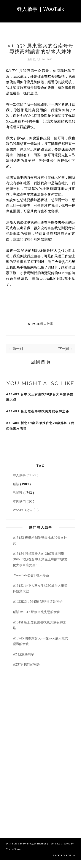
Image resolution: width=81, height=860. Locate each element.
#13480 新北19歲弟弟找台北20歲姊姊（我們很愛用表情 (40, 425)
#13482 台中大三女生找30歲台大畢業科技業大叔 (39, 397)
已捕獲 (18, 493)
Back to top (64, 855)
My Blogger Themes (35, 843)
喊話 (16, 484)
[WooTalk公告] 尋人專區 (31, 575)
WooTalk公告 (23, 510)
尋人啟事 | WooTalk (40, 8)
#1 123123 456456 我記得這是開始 (37, 601)
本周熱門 (20, 501)
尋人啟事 (46, 324)
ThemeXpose (13, 849)
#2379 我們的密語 (26, 664)
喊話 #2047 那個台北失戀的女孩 (36, 612)
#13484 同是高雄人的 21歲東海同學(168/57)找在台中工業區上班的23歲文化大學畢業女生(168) (40, 559)
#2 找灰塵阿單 (23, 654)
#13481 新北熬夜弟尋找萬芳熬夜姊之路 (37, 411)
